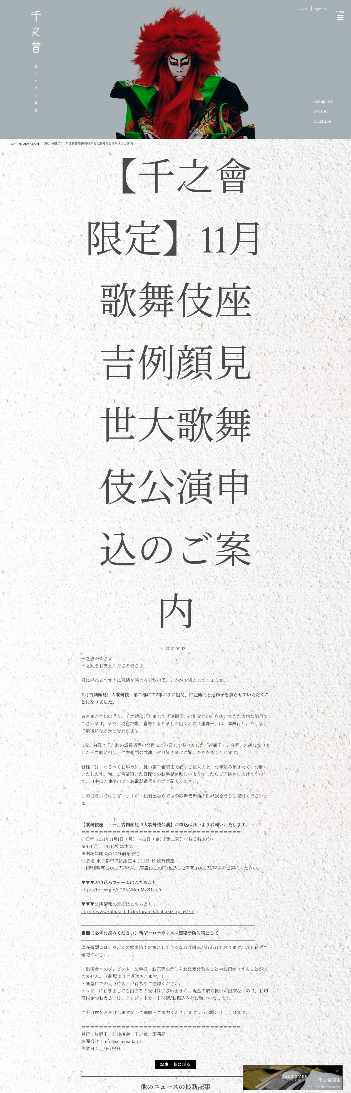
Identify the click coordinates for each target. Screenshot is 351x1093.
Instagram (323, 101)
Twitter (320, 111)
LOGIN (301, 9)
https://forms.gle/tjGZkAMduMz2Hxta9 (121, 889)
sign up (320, 9)
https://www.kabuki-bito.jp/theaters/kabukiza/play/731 (138, 911)
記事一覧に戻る (175, 1064)
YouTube (322, 121)
